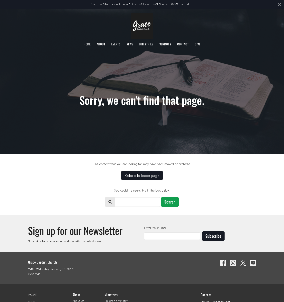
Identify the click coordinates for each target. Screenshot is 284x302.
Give (197, 44)
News (129, 44)
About (101, 44)
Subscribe (213, 236)
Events (115, 44)
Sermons (165, 44)
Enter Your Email (155, 228)
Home (87, 44)
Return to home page (142, 175)
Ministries (146, 44)
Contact (183, 44)
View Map (34, 274)
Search (170, 202)
